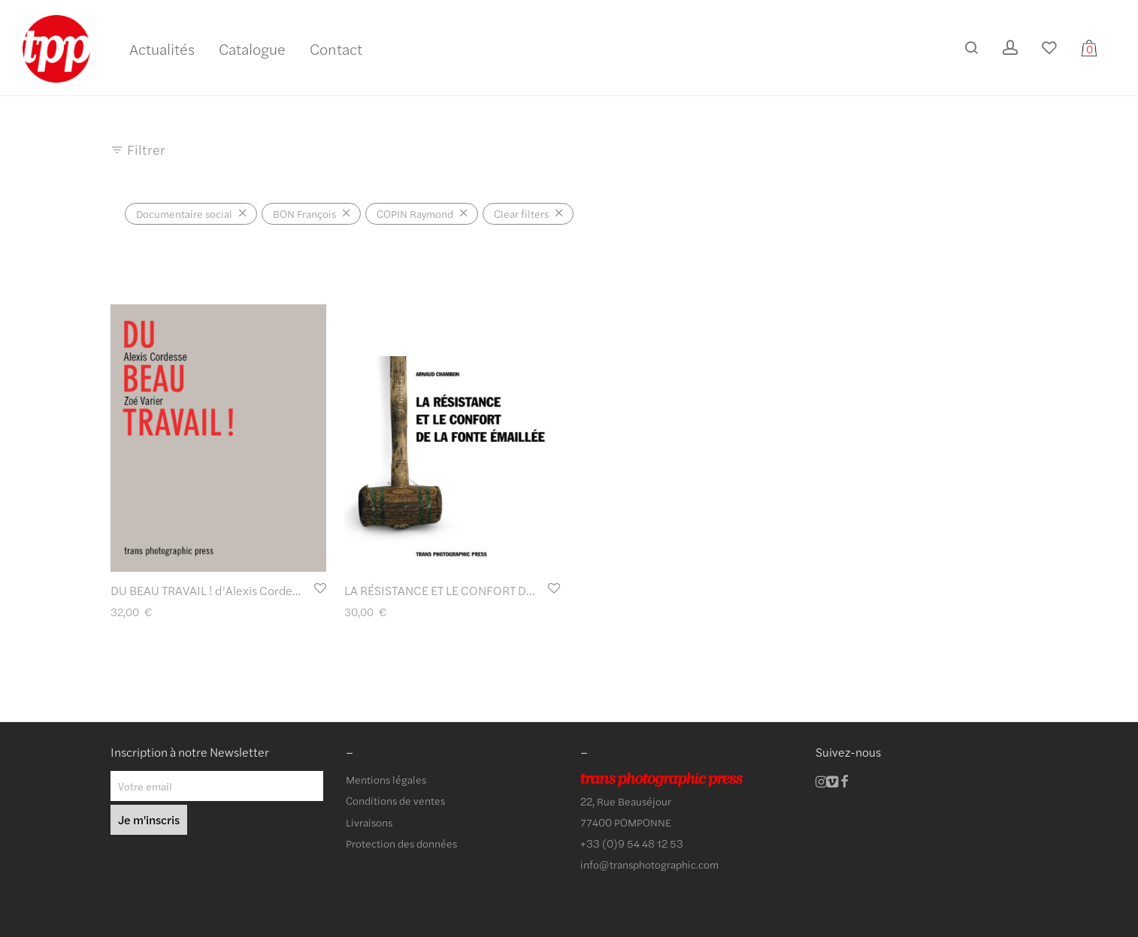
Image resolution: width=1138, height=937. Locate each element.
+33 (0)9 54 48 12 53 (631, 843)
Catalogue (252, 48)
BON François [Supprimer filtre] (304, 213)
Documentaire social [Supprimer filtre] (184, 213)
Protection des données (401, 843)
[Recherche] (971, 48)
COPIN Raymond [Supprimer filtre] (415, 213)
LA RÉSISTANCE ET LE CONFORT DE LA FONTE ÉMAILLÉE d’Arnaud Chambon (546, 590)
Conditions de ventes (395, 800)
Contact (336, 48)
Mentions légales (386, 779)
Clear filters (521, 213)
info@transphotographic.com (649, 864)
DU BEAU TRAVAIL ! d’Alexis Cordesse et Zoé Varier (245, 590)
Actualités (162, 48)
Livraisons (369, 822)
